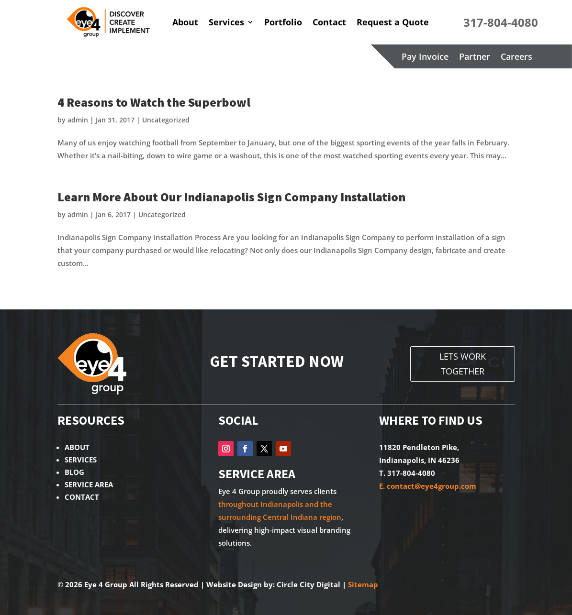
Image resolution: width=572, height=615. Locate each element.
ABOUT (77, 447)
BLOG (74, 472)
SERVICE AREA (89, 484)
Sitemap (363, 584)
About (185, 22)
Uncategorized (166, 119)
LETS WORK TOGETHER (462, 364)
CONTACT (82, 497)
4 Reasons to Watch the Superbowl (153, 102)
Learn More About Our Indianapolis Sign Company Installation (231, 197)
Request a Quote (393, 22)
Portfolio (283, 22)
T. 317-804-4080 (407, 473)
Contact (329, 22)
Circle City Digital (308, 584)
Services (226, 22)
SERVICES (81, 459)
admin (77, 119)
